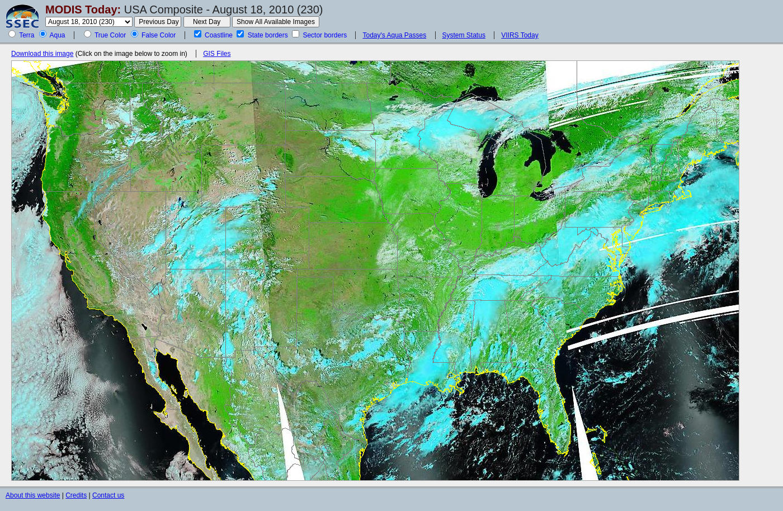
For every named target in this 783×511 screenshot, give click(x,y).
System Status (463, 35)
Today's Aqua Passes (394, 35)
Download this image (42, 54)
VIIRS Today (519, 35)
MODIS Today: (83, 9)
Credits (76, 495)
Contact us (108, 495)
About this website (33, 495)
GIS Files (216, 54)
